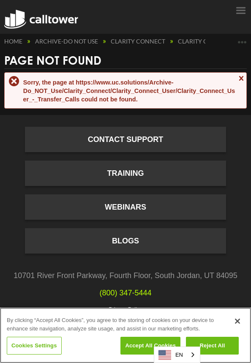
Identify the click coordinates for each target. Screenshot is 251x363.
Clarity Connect (138, 41)
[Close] (237, 321)
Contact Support (126, 139)
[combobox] (177, 355)
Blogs (125, 241)
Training (125, 173)
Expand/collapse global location (242, 39)
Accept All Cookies (150, 345)
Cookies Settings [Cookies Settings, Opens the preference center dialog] (34, 345)
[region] (125, 335)
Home (14, 41)
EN (170, 355)
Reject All (212, 345)
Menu (240, 9)
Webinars (125, 207)
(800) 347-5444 (125, 293)
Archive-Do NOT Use (67, 41)
